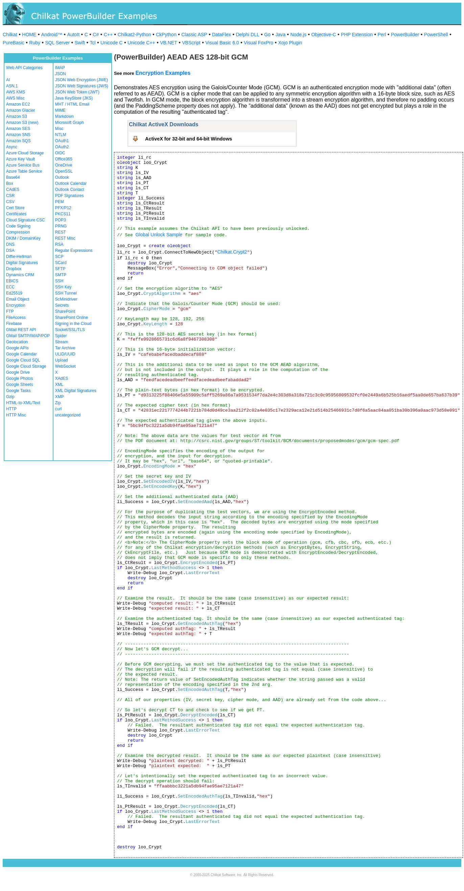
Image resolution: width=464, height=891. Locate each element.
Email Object (17, 299)
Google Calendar (21, 354)
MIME (60, 110)
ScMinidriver (66, 299)
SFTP (60, 268)
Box (9, 183)
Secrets (62, 305)
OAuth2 (62, 147)
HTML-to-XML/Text (23, 402)
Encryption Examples (162, 73)
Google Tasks (18, 390)
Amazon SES (18, 128)
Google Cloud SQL (23, 360)
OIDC (60, 153)
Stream (61, 342)
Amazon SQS (18, 140)
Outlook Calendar (71, 183)
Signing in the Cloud (73, 323)
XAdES (61, 378)
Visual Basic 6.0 (222, 42)
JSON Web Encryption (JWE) (81, 80)
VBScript (191, 42)
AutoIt (73, 34)
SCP (59, 256)
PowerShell (436, 34)
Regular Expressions (74, 250)
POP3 (60, 220)
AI (8, 80)
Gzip (10, 396)
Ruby (34, 42)
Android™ (51, 34)
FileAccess (16, 317)
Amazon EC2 (18, 104)
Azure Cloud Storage (25, 153)
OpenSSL (64, 171)
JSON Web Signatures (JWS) (81, 86)
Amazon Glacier (20, 110)
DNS (10, 244)
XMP (59, 396)
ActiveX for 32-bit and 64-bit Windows (188, 139)
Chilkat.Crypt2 (232, 252)
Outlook (62, 177)
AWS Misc (15, 98)
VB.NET (168, 42)
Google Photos (19, 378)
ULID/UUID (65, 354)
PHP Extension (357, 34)
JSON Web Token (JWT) (77, 92)
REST (60, 232)
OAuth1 (62, 140)
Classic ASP (194, 34)
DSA (10, 250)
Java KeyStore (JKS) (74, 98)
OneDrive (63, 165)
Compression (18, 232)
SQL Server (57, 42)
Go (267, 34)
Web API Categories (24, 67)
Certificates (16, 214)
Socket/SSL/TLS (70, 329)
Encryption (15, 305)
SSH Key (63, 287)
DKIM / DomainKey (23, 238)
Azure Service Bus (23, 165)
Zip (58, 402)
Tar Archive (65, 348)
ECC (10, 287)
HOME (29, 34)
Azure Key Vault (20, 159)
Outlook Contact (69, 189)
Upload (61, 360)
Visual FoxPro (258, 42)
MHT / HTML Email (72, 104)
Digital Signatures (22, 262)
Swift (80, 42)
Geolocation (17, 342)
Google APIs (17, 348)
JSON (60, 73)
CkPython (166, 34)
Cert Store (15, 207)
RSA (59, 244)
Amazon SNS (18, 134)
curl (58, 409)
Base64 (13, 177)
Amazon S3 (16, 116)
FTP (10, 311)
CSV (10, 201)
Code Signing (18, 226)
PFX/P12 (63, 207)
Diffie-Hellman (18, 256)
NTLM (60, 134)
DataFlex (221, 34)
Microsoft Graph (69, 122)
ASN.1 (12, 86)
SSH (59, 281)
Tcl (92, 42)
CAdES (12, 189)
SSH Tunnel (66, 293)
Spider (61, 335)
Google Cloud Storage (26, 366)
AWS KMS (15, 92)
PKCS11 (63, 214)
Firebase (14, 323)
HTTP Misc (16, 415)
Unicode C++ (141, 42)
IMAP (60, 67)
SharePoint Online (71, 317)
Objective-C (323, 34)
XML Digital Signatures (75, 390)
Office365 (63, 159)
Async (11, 147)
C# (96, 34)
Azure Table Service (24, 171)
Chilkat (10, 34)
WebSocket (65, 366)
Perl (382, 34)
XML (59, 384)
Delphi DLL (247, 34)
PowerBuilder (405, 34)
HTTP (11, 409)
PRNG (61, 226)
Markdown (64, 116)
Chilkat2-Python (134, 34)
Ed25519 (14, 293)
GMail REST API (21, 329)
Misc (59, 128)
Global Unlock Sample (159, 234)
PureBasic (13, 42)
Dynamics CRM (20, 275)
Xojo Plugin (290, 42)
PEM (59, 201)
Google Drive (18, 372)
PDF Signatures (69, 195)
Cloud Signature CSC (25, 220)
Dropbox (13, 268)
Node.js (298, 34)
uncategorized (67, 415)
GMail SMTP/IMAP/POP (28, 335)
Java (280, 34)
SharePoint (65, 311)
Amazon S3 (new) (22, 122)
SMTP (60, 275)
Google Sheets (19, 384)
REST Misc (65, 238)
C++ (108, 34)
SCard (61, 262)
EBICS (12, 281)
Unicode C (111, 42)
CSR (10, 195)
